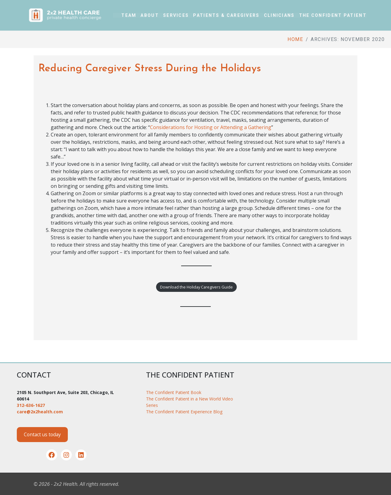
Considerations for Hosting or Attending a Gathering (210, 127)
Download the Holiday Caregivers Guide (196, 287)
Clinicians (279, 15)
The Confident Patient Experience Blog (184, 412)
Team (128, 15)
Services (176, 15)
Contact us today (42, 434)
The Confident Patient (333, 15)
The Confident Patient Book (173, 392)
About (150, 15)
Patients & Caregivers (226, 15)
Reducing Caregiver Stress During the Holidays (149, 69)
